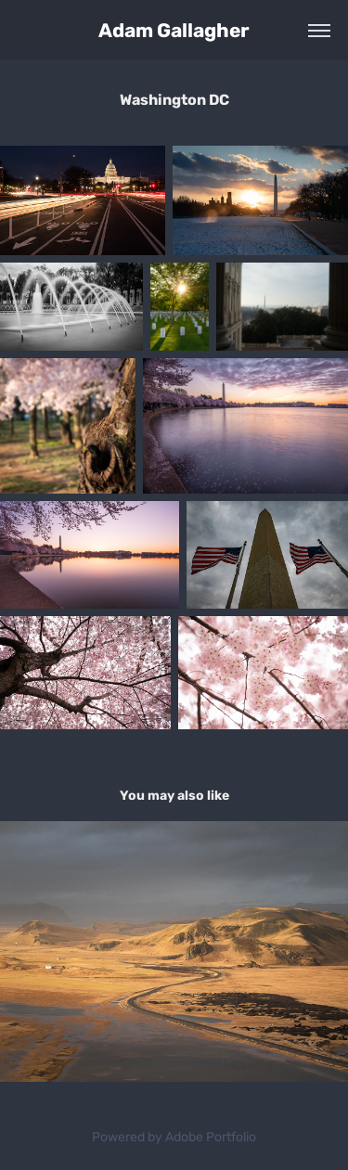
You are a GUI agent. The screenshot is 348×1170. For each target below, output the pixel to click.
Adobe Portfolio (210, 1137)
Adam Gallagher (174, 31)
